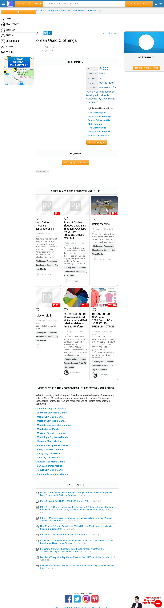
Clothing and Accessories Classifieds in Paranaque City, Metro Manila (105, 353)
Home (59, 595)
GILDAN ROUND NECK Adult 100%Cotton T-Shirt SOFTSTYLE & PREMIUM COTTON (105, 307)
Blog (65, 595)
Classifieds (42, 10)
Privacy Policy (83, 595)
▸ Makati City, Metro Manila (53, 404)
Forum (7, 52)
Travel (7, 47)
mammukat (77, 269)
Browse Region (47, 131)
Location (133, 4)
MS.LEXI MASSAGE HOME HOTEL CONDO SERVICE (68, 488)
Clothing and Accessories (62, 10)
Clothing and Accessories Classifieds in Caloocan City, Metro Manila (50, 253)
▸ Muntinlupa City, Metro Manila (55, 424)
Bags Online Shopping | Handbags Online (48, 213)
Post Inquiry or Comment (78, 151)
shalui (47, 333)
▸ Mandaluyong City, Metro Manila (56, 412)
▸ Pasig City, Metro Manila (52, 441)
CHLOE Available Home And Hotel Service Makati (67, 522)
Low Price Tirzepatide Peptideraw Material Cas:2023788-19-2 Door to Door (80, 544)
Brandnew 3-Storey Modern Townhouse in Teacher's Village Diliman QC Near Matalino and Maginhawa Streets (78, 529)
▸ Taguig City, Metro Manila (53, 457)
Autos (7, 35)
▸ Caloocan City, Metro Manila (54, 396)
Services (8, 30)
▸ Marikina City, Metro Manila (54, 420)
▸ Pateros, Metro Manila (51, 445)
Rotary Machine (103, 211)
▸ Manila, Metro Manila (51, 416)
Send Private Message (147, 68)
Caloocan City (98, 10)
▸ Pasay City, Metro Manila (52, 436)
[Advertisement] (100, 20)
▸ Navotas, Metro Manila (51, 428)
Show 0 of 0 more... (45, 159)
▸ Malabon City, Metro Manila (54, 408)
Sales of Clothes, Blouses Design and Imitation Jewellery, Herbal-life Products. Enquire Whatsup (77, 218)
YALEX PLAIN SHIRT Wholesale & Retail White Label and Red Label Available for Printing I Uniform (77, 307)
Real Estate (10, 24)
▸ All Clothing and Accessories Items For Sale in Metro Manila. (71, 123)
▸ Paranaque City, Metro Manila (55, 432)
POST (18, 12)
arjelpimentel (78, 359)
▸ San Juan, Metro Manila (52, 453)
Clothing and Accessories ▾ (29, 4)
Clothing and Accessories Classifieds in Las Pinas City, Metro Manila (77, 350)
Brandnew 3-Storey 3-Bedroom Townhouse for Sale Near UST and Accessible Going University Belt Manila (76, 537)
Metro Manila (83, 10)
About (72, 595)
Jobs (6, 19)
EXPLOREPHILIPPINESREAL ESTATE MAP (19, 62)
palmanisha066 (51, 262)
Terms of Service (99, 595)
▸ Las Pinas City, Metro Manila (54, 400)
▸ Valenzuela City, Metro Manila (55, 461)
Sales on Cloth (47, 302)
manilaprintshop (107, 247)
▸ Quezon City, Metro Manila (53, 449)
